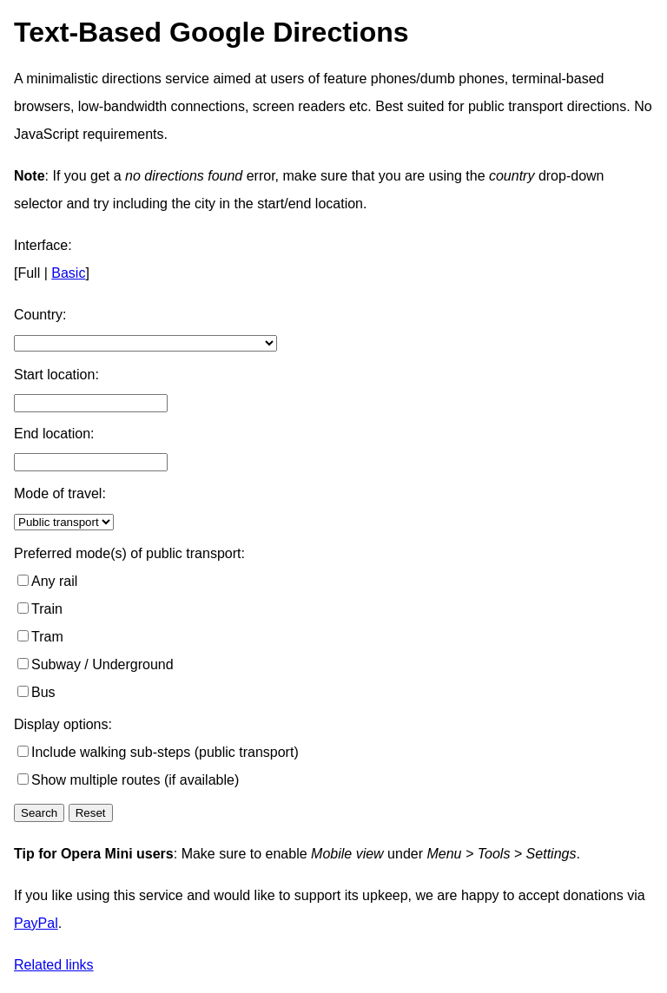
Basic (68, 273)
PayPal (36, 923)
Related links (54, 964)
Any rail (54, 581)
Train (47, 609)
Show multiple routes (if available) (135, 780)
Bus (43, 692)
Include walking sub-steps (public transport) (165, 752)
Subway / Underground (102, 664)
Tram (47, 636)
